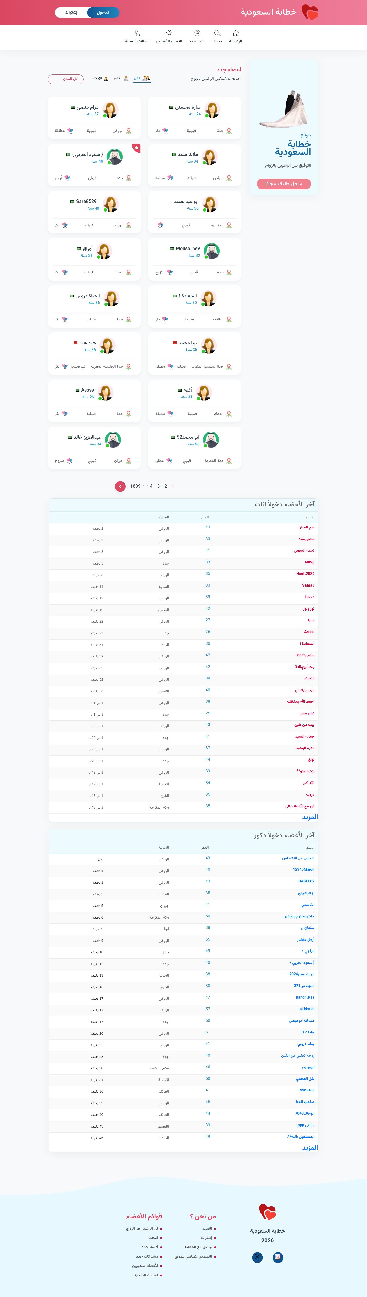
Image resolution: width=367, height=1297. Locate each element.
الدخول (103, 12)
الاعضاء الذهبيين (169, 37)
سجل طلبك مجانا (283, 184)
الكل (142, 78)
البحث (153, 1238)
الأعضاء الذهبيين (145, 1266)
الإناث (100, 78)
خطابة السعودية (279, 12)
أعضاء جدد (197, 37)
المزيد (310, 817)
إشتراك (71, 12)
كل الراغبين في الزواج (142, 1229)
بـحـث (217, 37)
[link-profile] (195, 110)
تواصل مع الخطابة (198, 1247)
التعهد (207, 1229)
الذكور (121, 78)
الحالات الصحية (137, 37)
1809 (135, 486)
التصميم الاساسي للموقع (193, 1257)
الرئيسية (235, 37)
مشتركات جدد (147, 1257)
